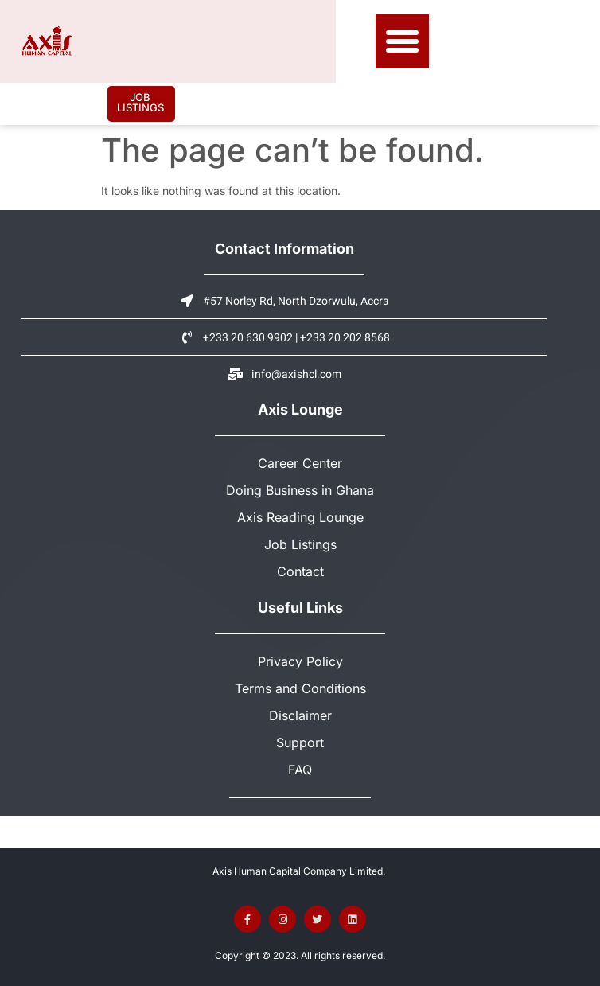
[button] (403, 41)
